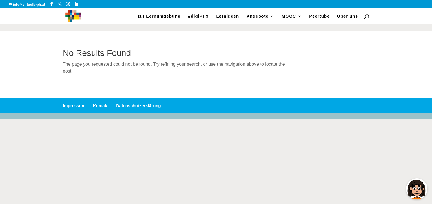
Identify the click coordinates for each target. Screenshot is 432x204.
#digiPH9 (198, 16)
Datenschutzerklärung (138, 105)
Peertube (319, 16)
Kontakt (101, 105)
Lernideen (227, 16)
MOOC (289, 16)
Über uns (347, 16)
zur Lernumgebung (159, 16)
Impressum (74, 105)
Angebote (258, 16)
